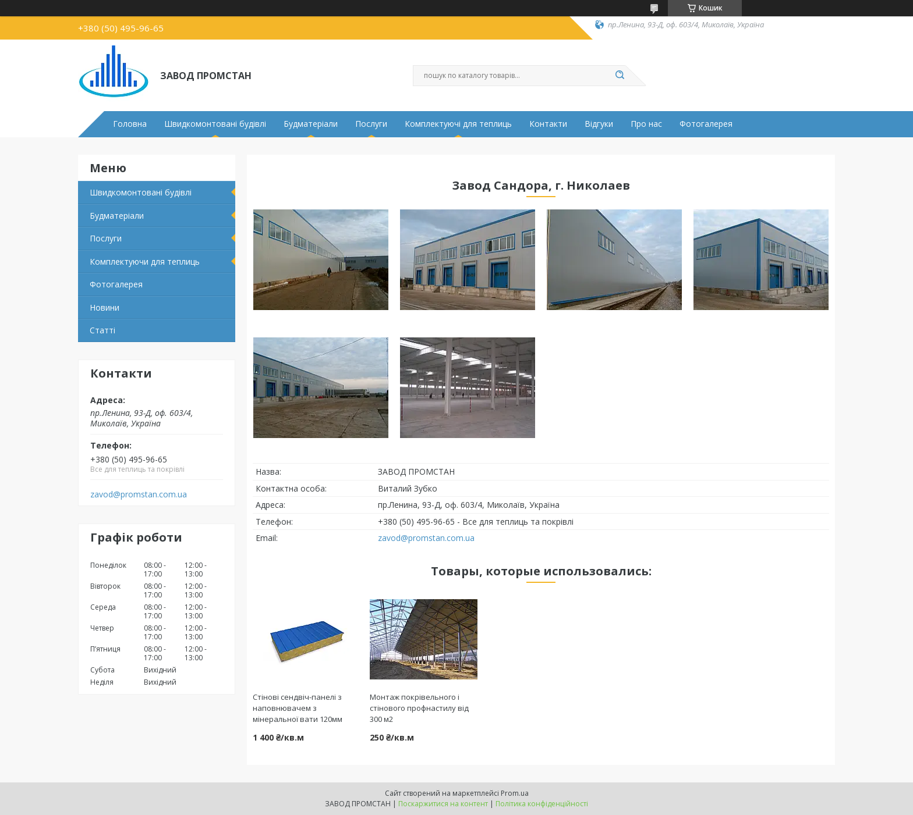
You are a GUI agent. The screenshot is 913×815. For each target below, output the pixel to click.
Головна (130, 124)
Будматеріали (311, 124)
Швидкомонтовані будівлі (215, 124)
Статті (102, 330)
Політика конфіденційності (542, 804)
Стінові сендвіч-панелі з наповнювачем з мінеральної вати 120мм (297, 708)
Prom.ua (515, 793)
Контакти (548, 124)
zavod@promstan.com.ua (138, 494)
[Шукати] (619, 75)
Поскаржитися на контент (443, 804)
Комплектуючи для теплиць (145, 261)
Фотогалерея (706, 124)
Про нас (646, 124)
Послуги (371, 124)
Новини (104, 307)
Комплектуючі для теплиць (458, 124)
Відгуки (599, 124)
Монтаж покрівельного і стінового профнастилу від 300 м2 (419, 708)
